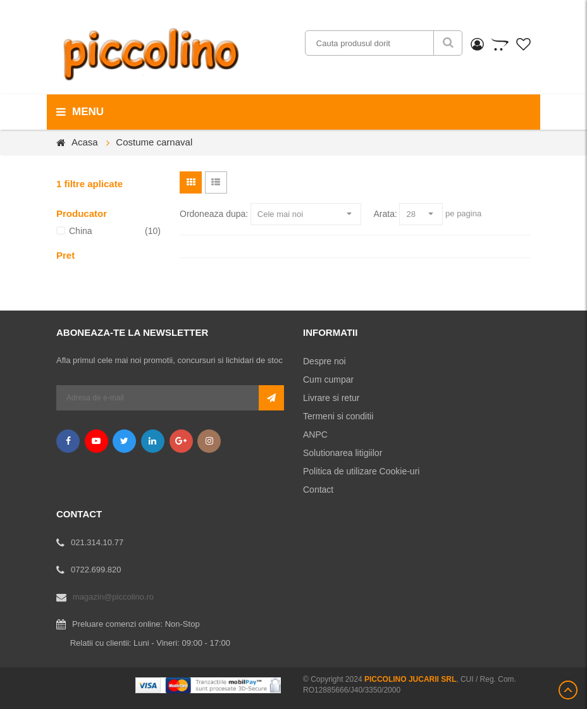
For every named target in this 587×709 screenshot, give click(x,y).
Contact (318, 489)
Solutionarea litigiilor (342, 453)
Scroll (568, 690)
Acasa (84, 142)
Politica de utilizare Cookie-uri (361, 471)
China (80, 230)
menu (80, 112)
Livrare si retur (331, 398)
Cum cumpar (328, 379)
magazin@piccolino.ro (113, 596)
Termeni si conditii (338, 416)
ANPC (315, 434)
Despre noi (324, 361)
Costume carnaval (154, 142)
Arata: (385, 214)
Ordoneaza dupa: (214, 214)
